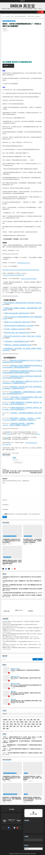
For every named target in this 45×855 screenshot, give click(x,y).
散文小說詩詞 (9, 20)
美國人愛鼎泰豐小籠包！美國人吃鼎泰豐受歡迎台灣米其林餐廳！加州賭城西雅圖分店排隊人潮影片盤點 (6, 701)
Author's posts (18, 462)
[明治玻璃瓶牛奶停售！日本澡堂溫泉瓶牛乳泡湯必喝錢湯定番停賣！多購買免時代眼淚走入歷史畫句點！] (33, 531)
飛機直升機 (15, 794)
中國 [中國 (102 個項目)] (16, 719)
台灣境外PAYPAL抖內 (18, 610)
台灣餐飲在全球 (13, 668)
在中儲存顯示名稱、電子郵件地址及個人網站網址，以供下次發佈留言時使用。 (22, 514)
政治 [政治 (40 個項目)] (7, 724)
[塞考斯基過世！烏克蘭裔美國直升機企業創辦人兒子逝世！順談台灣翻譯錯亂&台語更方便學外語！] (12, 789)
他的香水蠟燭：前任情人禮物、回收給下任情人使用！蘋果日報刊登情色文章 (12, 471)
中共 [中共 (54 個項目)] (13, 719)
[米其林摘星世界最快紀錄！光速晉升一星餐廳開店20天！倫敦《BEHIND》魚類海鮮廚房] (33, 768)
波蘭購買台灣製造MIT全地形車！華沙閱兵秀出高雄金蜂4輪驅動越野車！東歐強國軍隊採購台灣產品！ (11, 562)
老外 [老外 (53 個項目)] (25, 726)
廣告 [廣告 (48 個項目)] (37, 722)
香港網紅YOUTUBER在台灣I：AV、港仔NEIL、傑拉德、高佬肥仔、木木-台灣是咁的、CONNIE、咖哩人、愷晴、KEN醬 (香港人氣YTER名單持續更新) (22, 737)
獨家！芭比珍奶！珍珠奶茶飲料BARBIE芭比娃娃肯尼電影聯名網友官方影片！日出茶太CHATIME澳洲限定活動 (6, 686)
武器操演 (9, 557)
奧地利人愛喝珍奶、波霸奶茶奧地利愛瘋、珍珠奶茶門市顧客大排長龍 (6, 678)
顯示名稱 (4, 500)
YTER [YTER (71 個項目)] (10, 719)
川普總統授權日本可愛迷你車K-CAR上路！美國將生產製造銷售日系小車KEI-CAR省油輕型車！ (11, 540)
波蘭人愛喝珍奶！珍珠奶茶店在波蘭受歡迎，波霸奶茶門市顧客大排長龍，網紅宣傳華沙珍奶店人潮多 (6, 693)
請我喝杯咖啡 (30, 611)
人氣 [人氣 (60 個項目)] (24, 719)
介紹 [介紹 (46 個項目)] (28, 719)
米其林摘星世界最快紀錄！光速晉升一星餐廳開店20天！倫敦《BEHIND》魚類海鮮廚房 (20, 581)
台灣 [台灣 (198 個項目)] (11, 722)
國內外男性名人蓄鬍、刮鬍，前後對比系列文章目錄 (17, 332)
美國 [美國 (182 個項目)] (14, 726)
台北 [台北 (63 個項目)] (4, 722)
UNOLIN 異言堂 (22, 6)
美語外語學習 (10, 794)
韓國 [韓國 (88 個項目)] (7, 728)
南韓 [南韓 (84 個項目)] (38, 719)
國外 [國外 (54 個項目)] (18, 722)
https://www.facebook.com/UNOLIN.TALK (13, 275)
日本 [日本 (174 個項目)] (22, 724)
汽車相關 (14, 536)
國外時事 (4, 20)
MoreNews (26, 853)
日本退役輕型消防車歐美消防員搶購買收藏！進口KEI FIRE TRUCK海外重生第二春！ (20, 592)
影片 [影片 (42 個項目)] (40, 722)
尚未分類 (18, 676)
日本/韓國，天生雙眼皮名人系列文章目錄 (15, 329)
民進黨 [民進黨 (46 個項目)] (33, 724)
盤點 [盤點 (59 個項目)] (40, 724)
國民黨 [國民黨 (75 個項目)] (21, 722)
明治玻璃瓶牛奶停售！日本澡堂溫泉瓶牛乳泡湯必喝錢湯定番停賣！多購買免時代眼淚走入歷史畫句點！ (32, 540)
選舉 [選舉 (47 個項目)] (35, 726)
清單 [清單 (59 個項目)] (37, 724)
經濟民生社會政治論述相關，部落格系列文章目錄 (17, 313)
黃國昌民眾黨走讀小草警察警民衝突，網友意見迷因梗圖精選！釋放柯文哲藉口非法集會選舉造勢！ (32, 799)
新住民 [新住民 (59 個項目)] (11, 724)
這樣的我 (13, 20)
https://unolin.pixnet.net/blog (28, 278)
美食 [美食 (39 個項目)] (21, 726)
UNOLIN (4, 29)
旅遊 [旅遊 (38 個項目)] (19, 724)
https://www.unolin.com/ (23, 262)
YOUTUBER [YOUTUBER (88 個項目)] (5, 719)
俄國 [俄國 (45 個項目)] (31, 719)
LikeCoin (9, 434)
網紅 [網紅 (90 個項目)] (7, 726)
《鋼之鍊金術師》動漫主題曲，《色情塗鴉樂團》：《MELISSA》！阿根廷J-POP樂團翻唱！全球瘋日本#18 (18, 424)
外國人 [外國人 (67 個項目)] (26, 722)
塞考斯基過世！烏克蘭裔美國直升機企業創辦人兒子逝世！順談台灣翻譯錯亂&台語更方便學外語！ (12, 799)
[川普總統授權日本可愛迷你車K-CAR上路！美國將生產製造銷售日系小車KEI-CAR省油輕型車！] (12, 531)
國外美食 (29, 536)
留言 (3, 483)
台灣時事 (25, 794)
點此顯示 (10, 65)
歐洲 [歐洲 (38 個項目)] (29, 724)
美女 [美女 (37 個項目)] (18, 726)
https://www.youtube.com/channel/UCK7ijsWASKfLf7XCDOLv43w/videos (20, 269)
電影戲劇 (18, 683)
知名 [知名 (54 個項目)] (4, 726)
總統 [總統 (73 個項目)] (11, 726)
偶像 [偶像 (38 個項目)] (35, 719)
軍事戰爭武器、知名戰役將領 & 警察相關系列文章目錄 (18, 345)
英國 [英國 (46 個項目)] (28, 726)
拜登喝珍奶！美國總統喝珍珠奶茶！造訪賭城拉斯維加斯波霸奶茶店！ (6, 670)
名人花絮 (5, 794)
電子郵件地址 (5, 504)
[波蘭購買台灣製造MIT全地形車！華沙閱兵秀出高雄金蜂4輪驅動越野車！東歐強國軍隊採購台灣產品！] (12, 552)
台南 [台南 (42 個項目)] (7, 722)
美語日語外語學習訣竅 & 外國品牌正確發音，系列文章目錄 (19, 325)
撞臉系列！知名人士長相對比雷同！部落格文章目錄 (17, 322)
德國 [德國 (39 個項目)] (4, 724)
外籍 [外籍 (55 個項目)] (30, 722)
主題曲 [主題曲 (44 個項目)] (20, 719)
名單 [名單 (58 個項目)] (14, 722)
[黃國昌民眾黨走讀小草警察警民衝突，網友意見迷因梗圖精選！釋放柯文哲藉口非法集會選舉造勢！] (33, 789)
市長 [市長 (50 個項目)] (33, 722)
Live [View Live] (40, 12)
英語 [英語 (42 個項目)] (32, 726)
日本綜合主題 (10, 536)
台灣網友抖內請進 (6, 611)
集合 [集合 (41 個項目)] (38, 726)
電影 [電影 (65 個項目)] (4, 728)
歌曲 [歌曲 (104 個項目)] (26, 724)
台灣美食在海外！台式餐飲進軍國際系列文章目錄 (17, 341)
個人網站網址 (5, 509)
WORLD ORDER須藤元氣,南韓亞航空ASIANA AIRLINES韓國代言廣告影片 (32, 471)
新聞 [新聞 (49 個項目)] (15, 724)
